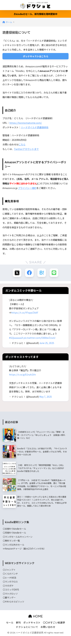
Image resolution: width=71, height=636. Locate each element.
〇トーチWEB (9, 577)
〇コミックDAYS (11, 589)
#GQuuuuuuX (16, 337)
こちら (22, 144)
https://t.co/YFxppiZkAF (24, 312)
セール (9, 622)
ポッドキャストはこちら (35, 56)
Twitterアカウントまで (26, 149)
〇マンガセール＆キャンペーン (17, 536)
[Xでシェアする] (17, 272)
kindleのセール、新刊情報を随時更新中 (35, 14)
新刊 (18, 622)
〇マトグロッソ (10, 593)
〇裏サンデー (9, 597)
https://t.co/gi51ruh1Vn (22, 374)
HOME (35, 616)
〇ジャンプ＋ (9, 569)
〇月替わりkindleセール (14, 532)
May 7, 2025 (45, 396)
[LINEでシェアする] (54, 272)
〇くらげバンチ (10, 573)
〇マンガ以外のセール (13, 544)
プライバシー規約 (27, 188)
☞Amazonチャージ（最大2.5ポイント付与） (24, 548)
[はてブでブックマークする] (41, 272)
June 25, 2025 (46, 343)
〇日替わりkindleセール (14, 528)
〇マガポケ (8, 585)
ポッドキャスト (32, 622)
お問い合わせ (48, 627)
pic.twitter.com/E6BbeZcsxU (39, 337)
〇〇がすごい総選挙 (54, 622)
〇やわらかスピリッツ (13, 601)
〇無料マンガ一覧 (11, 540)
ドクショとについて (27, 627)
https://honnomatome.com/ (25, 122)
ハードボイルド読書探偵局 (34, 127)
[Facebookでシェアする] (29, 272)
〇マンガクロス (10, 581)
